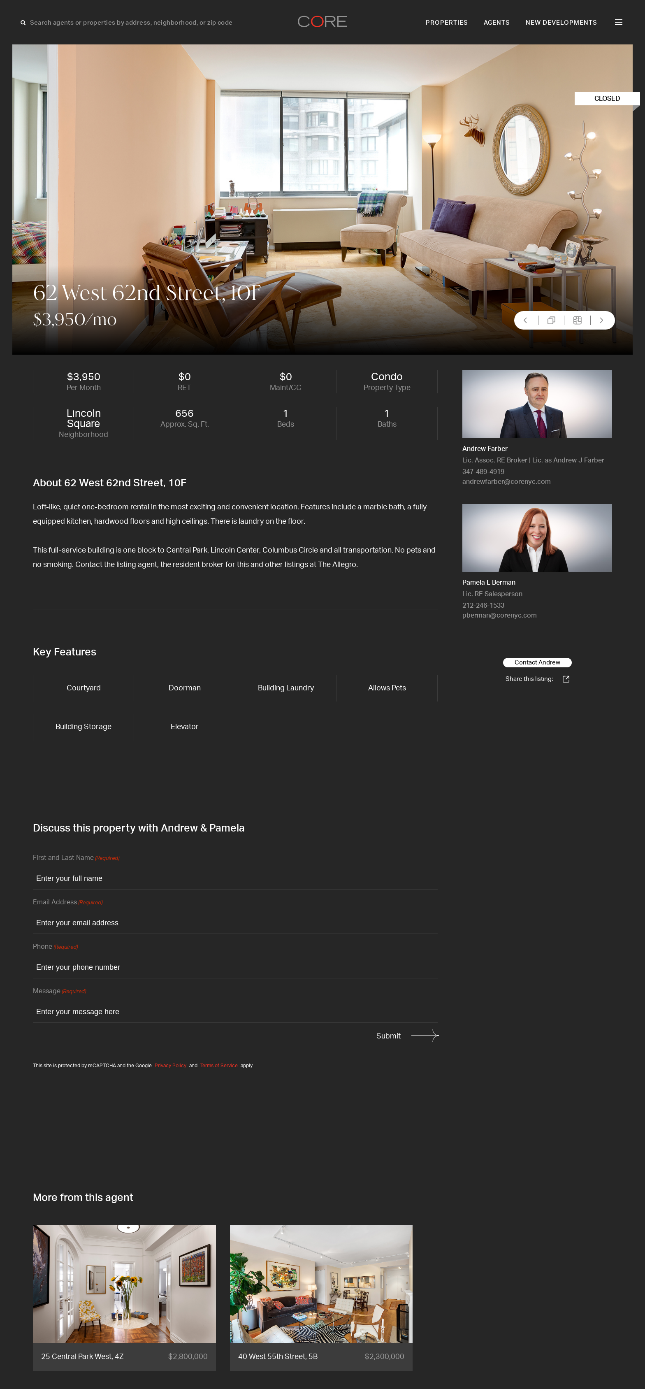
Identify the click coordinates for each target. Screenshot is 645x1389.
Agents (497, 23)
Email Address (67, 903)
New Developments (561, 23)
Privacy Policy (170, 1065)
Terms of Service (219, 1065)
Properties (447, 23)
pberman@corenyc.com (499, 615)
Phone (55, 947)
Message (59, 991)
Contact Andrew (537, 663)
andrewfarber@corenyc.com (506, 481)
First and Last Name (76, 858)
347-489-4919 (483, 472)
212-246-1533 (483, 605)
